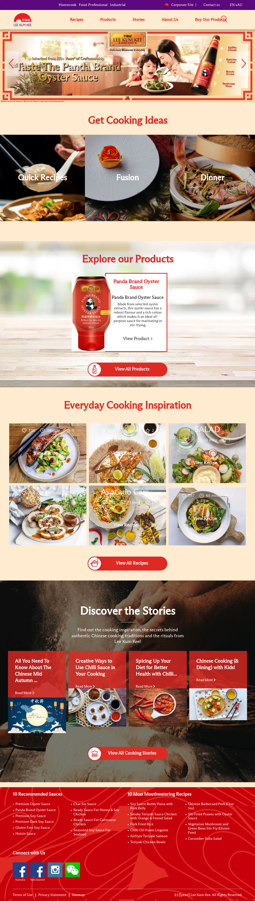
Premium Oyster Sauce (32, 804)
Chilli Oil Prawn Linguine (149, 830)
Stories (138, 20)
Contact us (211, 5)
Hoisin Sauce (25, 834)
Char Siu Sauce (84, 804)
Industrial (118, 5)
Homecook (67, 5)
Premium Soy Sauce (30, 816)
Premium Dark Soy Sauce (34, 822)
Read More (24, 693)
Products (108, 20)
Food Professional (93, 5)
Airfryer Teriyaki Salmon (149, 836)
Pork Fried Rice (141, 824)
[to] (6, 33)
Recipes (76, 20)
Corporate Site (178, 4)
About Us (170, 20)
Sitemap (78, 895)
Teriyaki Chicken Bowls (148, 842)
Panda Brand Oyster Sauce (35, 810)
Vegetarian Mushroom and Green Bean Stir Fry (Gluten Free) (209, 829)
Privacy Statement (52, 895)
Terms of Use (23, 895)
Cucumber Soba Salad (205, 838)
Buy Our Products (210, 20)
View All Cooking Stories (122, 753)
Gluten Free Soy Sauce (32, 828)
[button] (244, 19)
